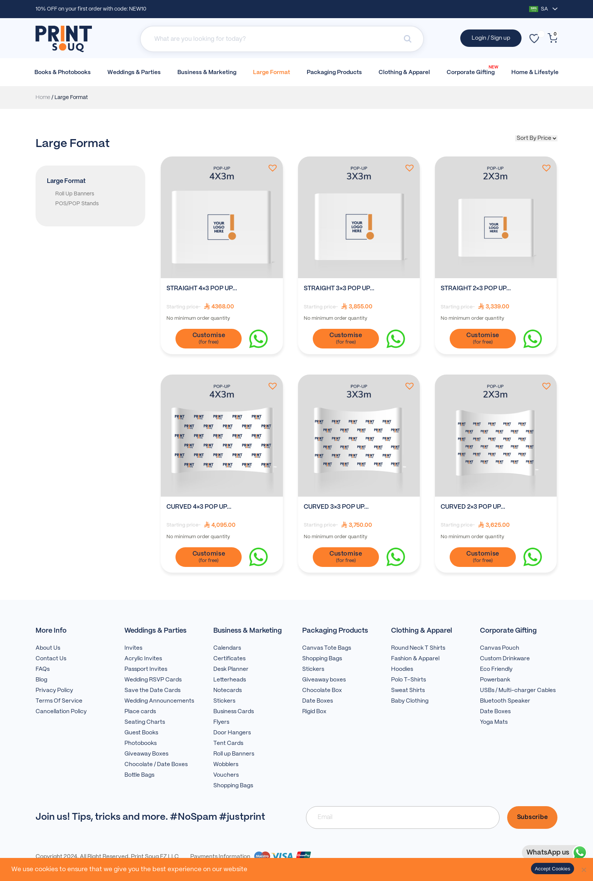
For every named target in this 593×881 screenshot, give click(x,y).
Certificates (229, 658)
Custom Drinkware (505, 658)
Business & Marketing (206, 72)
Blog (41, 680)
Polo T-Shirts (408, 680)
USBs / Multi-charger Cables (518, 690)
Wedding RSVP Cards (153, 680)
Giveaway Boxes (146, 754)
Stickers (224, 701)
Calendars (227, 648)
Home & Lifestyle (535, 72)
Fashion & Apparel (415, 658)
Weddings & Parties (134, 72)
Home (43, 97)
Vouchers (226, 775)
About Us (48, 648)
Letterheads (229, 680)
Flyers (221, 722)
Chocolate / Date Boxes (156, 764)
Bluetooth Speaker (505, 701)
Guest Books (141, 732)
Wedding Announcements (159, 701)
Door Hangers (232, 732)
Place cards (140, 711)
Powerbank (495, 680)
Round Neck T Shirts (418, 648)
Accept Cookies (552, 869)
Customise (208, 335)
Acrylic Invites (143, 658)
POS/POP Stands (77, 203)
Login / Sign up (491, 38)
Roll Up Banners (74, 194)
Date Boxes (317, 701)
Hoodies (402, 669)
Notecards (227, 690)
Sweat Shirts (408, 690)
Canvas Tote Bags (326, 648)
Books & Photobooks (62, 72)
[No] (583, 869)
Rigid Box (314, 711)
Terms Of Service (59, 701)
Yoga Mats (494, 722)
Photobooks (140, 743)
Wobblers (225, 764)
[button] (271, 167)
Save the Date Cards (152, 690)
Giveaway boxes (324, 680)
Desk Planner (230, 669)
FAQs (43, 669)
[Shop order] (536, 138)
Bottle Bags (139, 775)
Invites (133, 648)
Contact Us (51, 658)
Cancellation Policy (61, 711)
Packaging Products (334, 72)
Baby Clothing (409, 701)
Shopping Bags (233, 785)
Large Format (271, 72)
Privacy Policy (54, 690)
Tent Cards (228, 743)
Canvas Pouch (499, 648)
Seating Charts (144, 722)
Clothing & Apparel (404, 72)
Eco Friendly (496, 669)
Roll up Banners (233, 754)
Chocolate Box (322, 690)
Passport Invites (145, 669)
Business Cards (233, 711)
